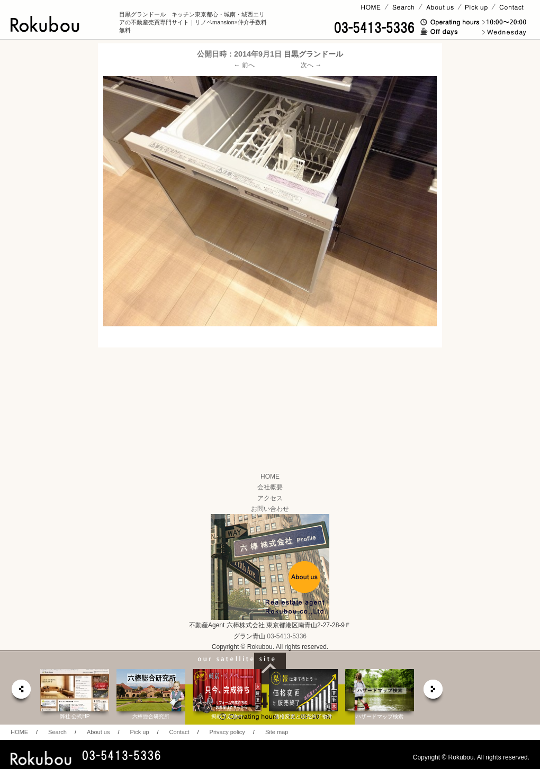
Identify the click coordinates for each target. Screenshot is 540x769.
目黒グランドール (313, 54)
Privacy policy (227, 732)
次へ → (311, 65)
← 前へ (244, 65)
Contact (179, 732)
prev (21, 692)
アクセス (270, 498)
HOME (270, 476)
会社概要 (270, 487)
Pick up (139, 732)
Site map (276, 732)
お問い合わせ (270, 508)
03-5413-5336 (287, 636)
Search (57, 732)
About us (98, 732)
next (434, 692)
